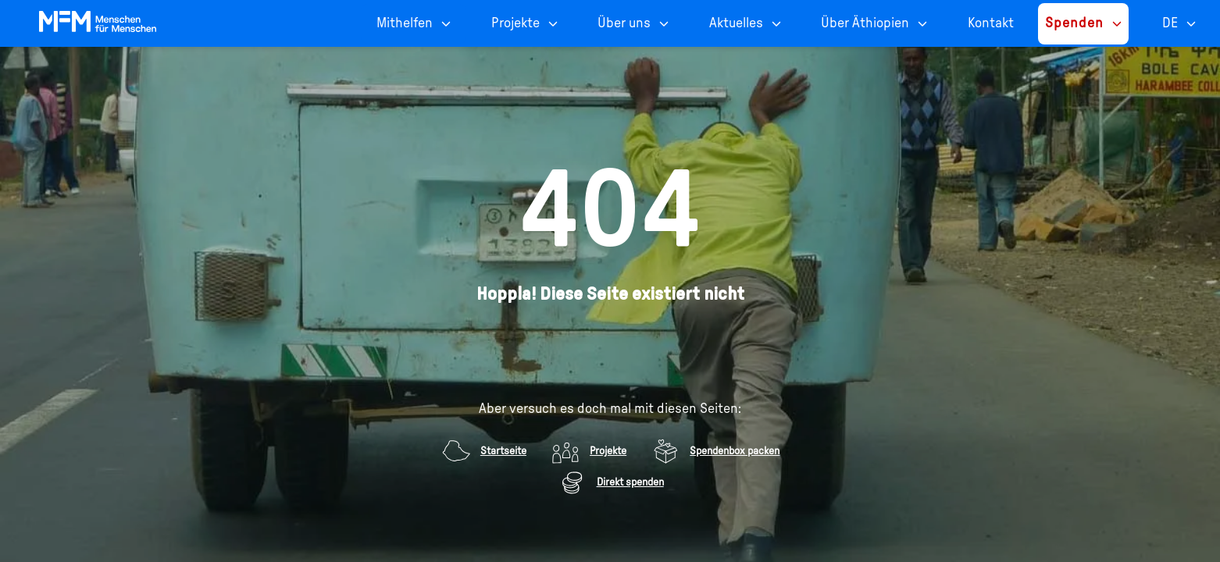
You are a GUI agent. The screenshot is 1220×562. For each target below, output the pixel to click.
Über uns (624, 23)
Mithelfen (404, 23)
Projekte (515, 23)
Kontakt (991, 23)
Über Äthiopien (865, 23)
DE (1170, 23)
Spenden (1074, 23)
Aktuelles (736, 23)
